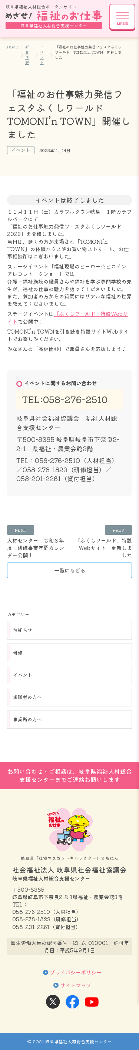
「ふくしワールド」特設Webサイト (67, 317)
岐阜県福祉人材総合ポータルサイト (54, 16)
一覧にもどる (69, 570)
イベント (42, 54)
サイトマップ (75, 985)
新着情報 (27, 54)
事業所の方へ (27, 719)
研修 (18, 652)
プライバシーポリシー (76, 972)
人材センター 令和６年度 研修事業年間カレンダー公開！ (35, 547)
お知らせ (22, 630)
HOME (12, 47)
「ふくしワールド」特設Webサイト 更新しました (103, 547)
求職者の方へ (27, 696)
